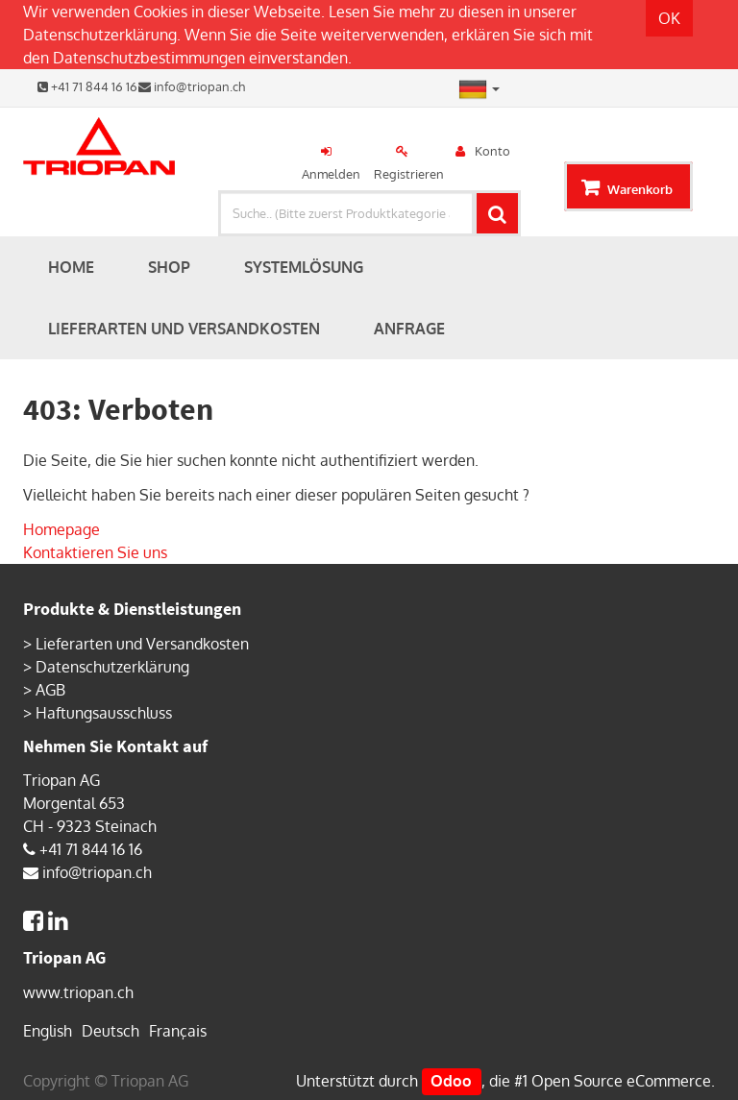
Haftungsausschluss (104, 712)
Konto (492, 151)
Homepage (61, 529)
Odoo (451, 1080)
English (47, 1030)
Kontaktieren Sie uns (95, 552)
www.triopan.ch (78, 992)
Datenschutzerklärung (100, 34)
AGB (50, 689)
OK (669, 18)
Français (178, 1030)
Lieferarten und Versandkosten (142, 643)
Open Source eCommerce (621, 1080)
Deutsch (110, 1030)
